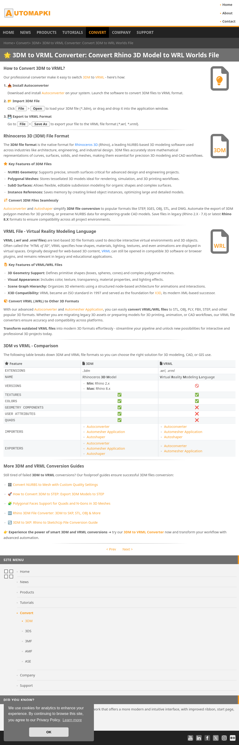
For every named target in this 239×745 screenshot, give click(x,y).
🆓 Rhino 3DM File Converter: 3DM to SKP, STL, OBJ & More (54, 513)
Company (121, 32)
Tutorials (72, 32)
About (227, 13)
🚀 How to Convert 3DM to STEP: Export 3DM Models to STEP (56, 494)
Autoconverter (53, 93)
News (25, 32)
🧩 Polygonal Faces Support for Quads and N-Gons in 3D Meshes (59, 503)
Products (46, 32)
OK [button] (48, 732)
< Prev (111, 549)
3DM (86, 77)
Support (145, 32)
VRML (99, 77)
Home (227, 4)
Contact (228, 21)
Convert (97, 32)
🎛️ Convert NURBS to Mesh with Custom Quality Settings (53, 484)
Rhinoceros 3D (86, 144)
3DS (28, 631)
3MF (28, 641)
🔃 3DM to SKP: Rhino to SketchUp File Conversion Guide (53, 522)
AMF (28, 651)
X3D (158, 293)
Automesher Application (84, 309)
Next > (128, 549)
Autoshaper (43, 208)
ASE (28, 661)
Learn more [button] (72, 720)
